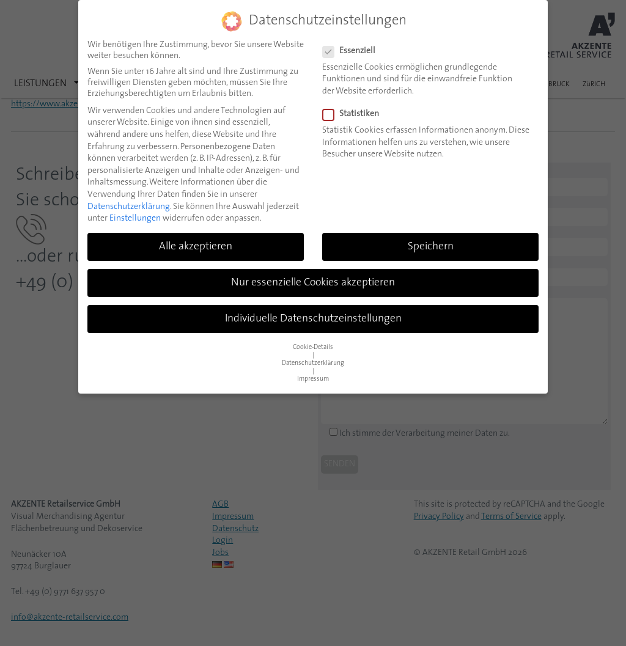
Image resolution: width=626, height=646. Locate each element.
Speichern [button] (431, 246)
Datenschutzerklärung (128, 206)
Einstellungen (135, 218)
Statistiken (354, 114)
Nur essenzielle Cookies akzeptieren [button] (313, 282)
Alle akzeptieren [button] (195, 246)
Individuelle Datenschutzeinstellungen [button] (313, 319)
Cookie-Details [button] (313, 347)
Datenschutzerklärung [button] (313, 363)
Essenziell (352, 51)
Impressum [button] (313, 379)
